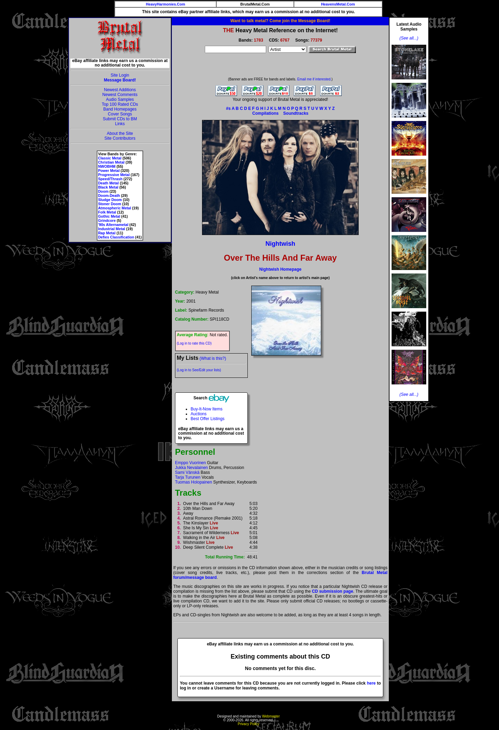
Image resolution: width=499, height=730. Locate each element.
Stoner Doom (109, 204)
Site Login (120, 75)
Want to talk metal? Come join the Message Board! (280, 20)
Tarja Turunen (187, 477)
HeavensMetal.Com (338, 4)
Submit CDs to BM (120, 118)
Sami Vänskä (187, 472)
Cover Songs (120, 114)
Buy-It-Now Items (206, 409)
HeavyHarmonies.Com (165, 4)
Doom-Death (109, 195)
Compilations (265, 113)
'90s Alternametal (113, 225)
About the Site (120, 133)
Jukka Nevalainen (191, 467)
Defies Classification (116, 237)
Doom (103, 191)
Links (120, 123)
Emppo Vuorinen (190, 462)
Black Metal (108, 187)
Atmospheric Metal (114, 208)
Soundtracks (295, 113)
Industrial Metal (111, 229)
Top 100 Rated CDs (120, 104)
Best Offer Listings (208, 418)
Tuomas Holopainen (193, 482)
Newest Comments (119, 94)
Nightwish (280, 243)
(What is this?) (213, 358)
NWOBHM (106, 166)
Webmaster (271, 716)
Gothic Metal (109, 216)
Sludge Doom (110, 200)
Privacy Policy (248, 724)
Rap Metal (106, 233)
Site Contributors (119, 138)
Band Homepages (120, 109)
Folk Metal (107, 212)
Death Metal (108, 183)
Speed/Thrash (110, 179)
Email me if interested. (314, 79)
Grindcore (107, 220)
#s (228, 108)
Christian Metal (111, 162)
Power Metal (109, 170)
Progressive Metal (114, 175)
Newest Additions (120, 89)
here (371, 683)
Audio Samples (120, 99)
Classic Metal (110, 158)
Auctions (199, 413)
